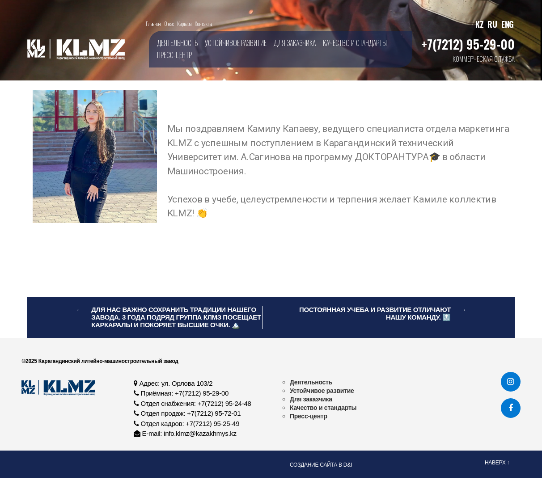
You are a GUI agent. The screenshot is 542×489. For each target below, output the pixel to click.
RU (492, 24)
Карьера (184, 23)
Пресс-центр (174, 55)
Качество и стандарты (355, 43)
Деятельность (177, 43)
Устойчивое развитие (236, 43)
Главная (153, 23)
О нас (169, 23)
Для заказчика (295, 43)
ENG (507, 24)
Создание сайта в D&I (321, 465)
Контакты (203, 23)
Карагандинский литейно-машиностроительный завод (107, 361)
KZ (479, 24)
